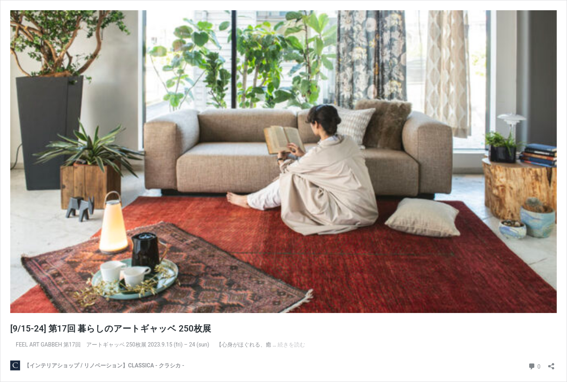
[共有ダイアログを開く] (551, 364)
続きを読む (291, 344)
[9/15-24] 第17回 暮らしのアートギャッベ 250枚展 (110, 329)
